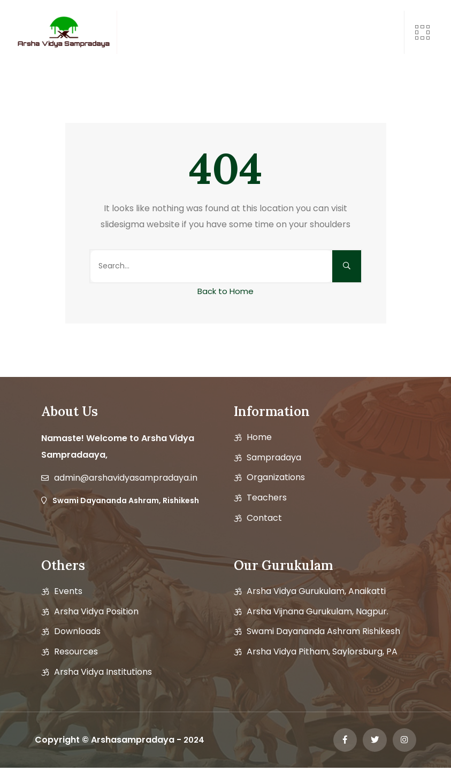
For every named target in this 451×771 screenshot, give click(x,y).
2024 (195, 741)
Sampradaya (274, 457)
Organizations (276, 477)
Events (68, 591)
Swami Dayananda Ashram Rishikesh (323, 631)
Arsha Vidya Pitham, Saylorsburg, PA (322, 651)
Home (259, 437)
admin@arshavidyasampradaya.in (125, 478)
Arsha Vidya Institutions (103, 672)
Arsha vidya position (96, 611)
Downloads (77, 631)
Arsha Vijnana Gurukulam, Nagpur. (317, 611)
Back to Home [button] (225, 291)
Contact (264, 518)
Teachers (267, 497)
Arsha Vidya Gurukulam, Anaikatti (316, 591)
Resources (76, 651)
